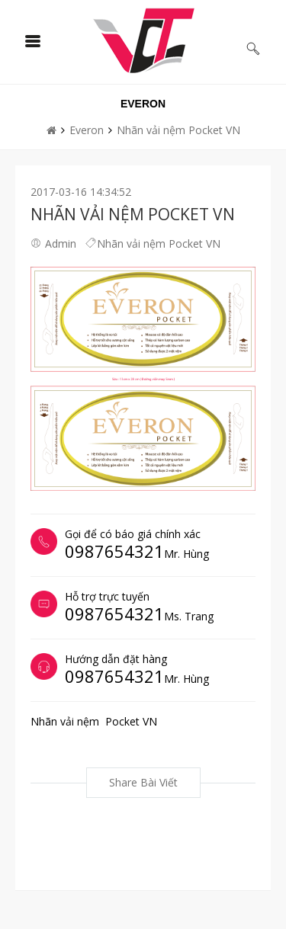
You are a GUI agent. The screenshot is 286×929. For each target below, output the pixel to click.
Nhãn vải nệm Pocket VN (178, 130)
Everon (86, 130)
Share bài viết (143, 782)
